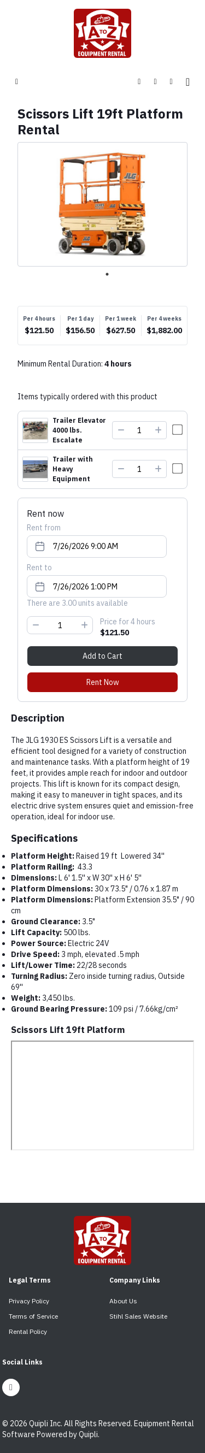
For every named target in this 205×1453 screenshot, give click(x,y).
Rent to (39, 567)
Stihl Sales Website (138, 1316)
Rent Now (102, 682)
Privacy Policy (29, 1301)
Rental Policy (28, 1331)
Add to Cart (102, 656)
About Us (123, 1301)
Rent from (44, 528)
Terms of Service (33, 1316)
